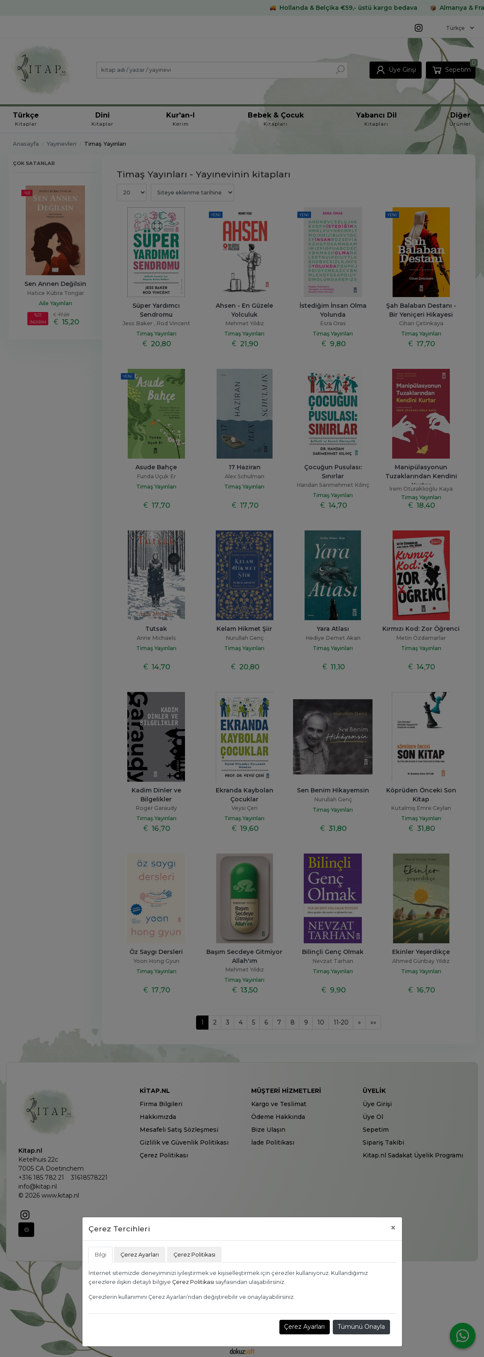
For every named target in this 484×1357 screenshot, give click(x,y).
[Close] (393, 1227)
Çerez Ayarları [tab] (139, 1254)
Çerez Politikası (193, 1282)
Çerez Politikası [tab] (194, 1254)
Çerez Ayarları (304, 1327)
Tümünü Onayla (361, 1327)
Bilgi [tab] (100, 1254)
